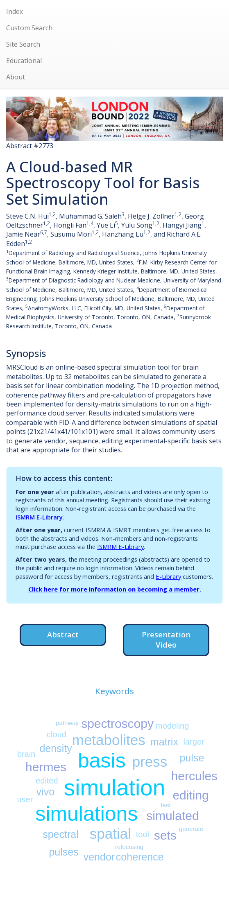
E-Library (168, 576)
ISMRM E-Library (39, 517)
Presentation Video (166, 639)
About (15, 76)
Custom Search (29, 27)
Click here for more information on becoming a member (114, 589)
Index (14, 11)
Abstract (63, 634)
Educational (24, 60)
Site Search (23, 44)
